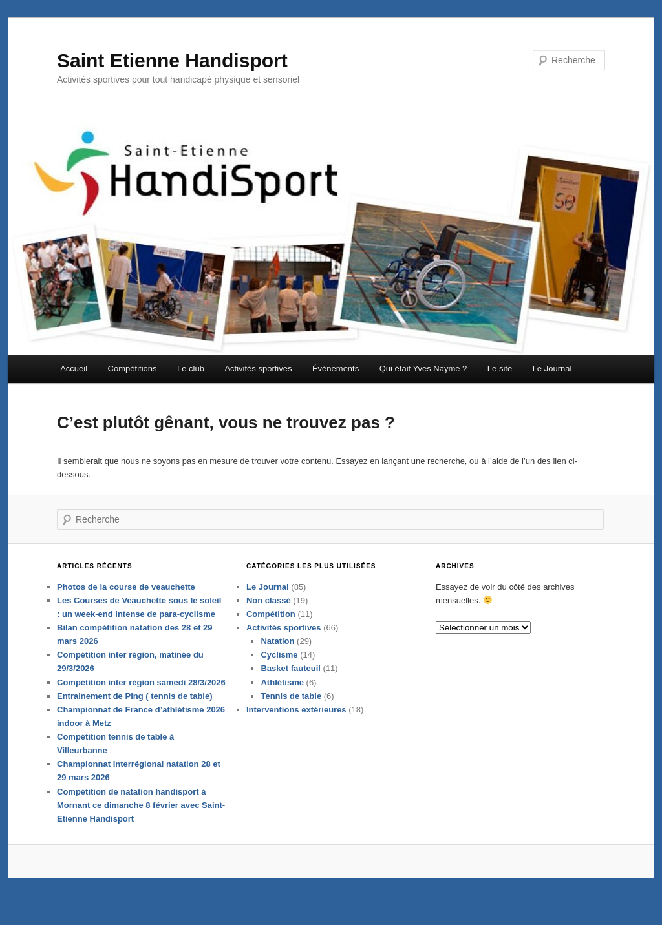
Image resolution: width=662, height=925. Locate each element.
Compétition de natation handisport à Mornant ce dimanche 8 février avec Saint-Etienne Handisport (141, 829)
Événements (335, 376)
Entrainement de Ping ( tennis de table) (135, 720)
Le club (190, 376)
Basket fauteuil (290, 693)
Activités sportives (258, 376)
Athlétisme (282, 706)
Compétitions (132, 376)
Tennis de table (291, 720)
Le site (499, 376)
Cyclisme (279, 679)
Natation (277, 665)
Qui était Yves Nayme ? (423, 376)
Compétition (270, 638)
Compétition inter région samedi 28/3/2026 (141, 706)
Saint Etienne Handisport (172, 67)
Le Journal (552, 376)
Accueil (73, 376)
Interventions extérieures (296, 733)
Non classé (268, 624)
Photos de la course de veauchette (126, 611)
